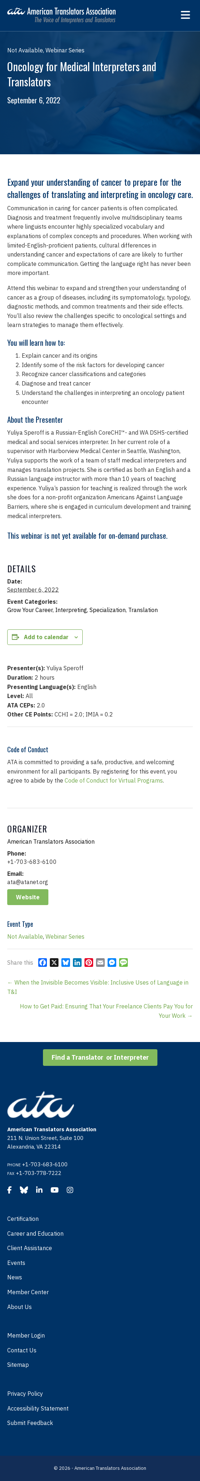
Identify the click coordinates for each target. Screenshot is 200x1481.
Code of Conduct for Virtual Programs (114, 780)
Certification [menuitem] (23, 1218)
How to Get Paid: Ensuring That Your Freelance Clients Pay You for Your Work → (106, 1011)
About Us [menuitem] (19, 1306)
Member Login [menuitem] (26, 1335)
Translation (143, 610)
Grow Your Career (30, 610)
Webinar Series (64, 936)
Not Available (25, 936)
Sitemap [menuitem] (18, 1364)
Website (28, 897)
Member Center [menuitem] (28, 1292)
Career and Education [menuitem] (35, 1233)
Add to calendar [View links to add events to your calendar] (46, 637)
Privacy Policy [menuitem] (25, 1393)
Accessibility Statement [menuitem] (38, 1408)
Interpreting (71, 610)
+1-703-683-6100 (45, 1164)
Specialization (108, 610)
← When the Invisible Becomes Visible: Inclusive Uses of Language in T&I (97, 987)
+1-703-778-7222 (38, 1173)
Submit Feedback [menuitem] (30, 1422)
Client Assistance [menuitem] (29, 1248)
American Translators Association (51, 841)
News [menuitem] (14, 1277)
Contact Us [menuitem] (21, 1350)
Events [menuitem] (16, 1262)
